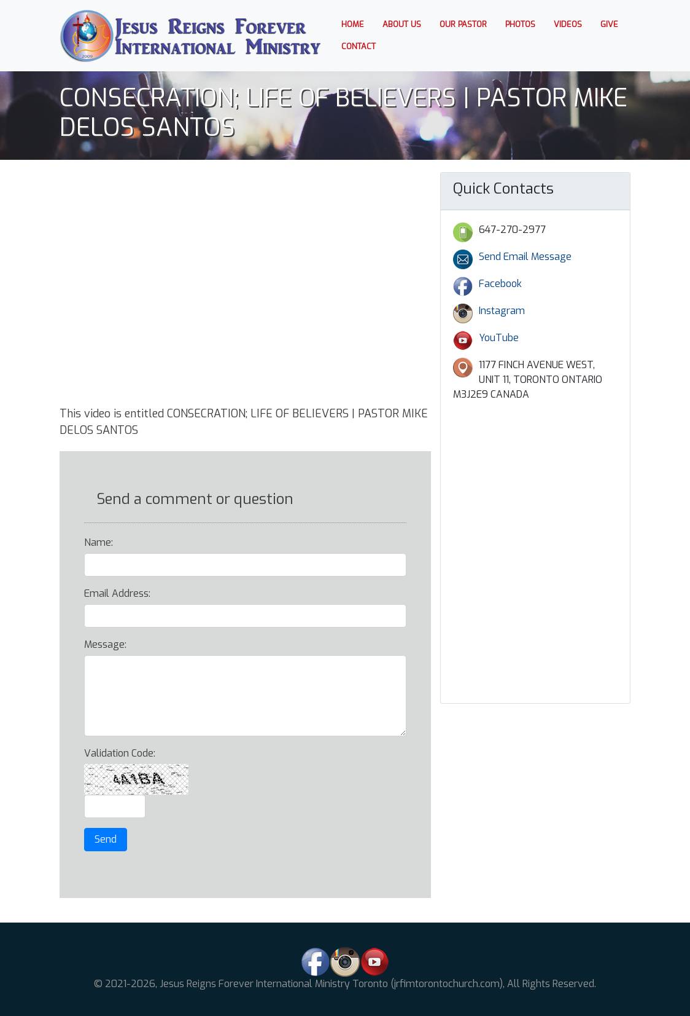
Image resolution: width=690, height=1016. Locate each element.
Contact (358, 46)
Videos (568, 24)
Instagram (502, 310)
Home (357, 24)
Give (609, 24)
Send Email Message (525, 256)
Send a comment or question (194, 499)
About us (401, 24)
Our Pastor (463, 24)
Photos (520, 24)
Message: (105, 644)
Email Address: (117, 593)
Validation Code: (119, 753)
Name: (98, 542)
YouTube (499, 337)
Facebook (500, 283)
